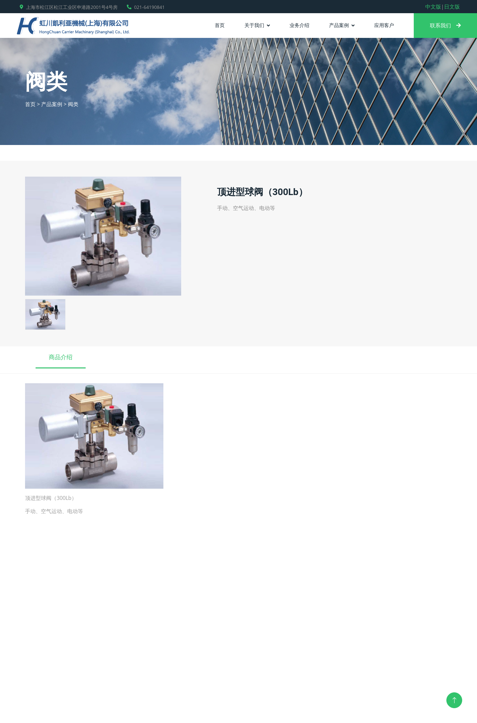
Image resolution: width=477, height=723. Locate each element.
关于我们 (254, 25)
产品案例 (339, 25)
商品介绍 (60, 357)
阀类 (73, 104)
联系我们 (445, 25)
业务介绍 (299, 25)
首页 (220, 25)
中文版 (433, 6)
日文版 (452, 6)
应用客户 (384, 25)
